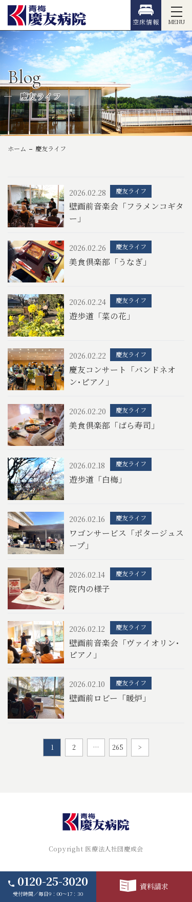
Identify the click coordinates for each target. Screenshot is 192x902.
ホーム (17, 148)
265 (117, 747)
